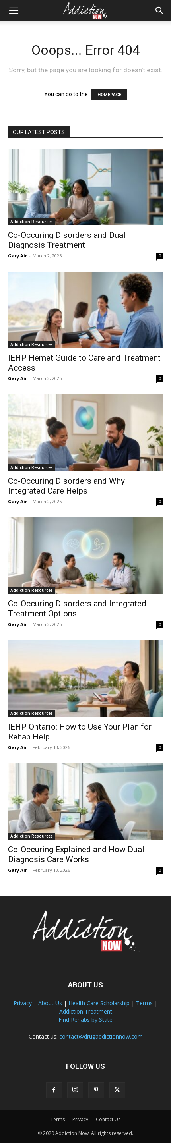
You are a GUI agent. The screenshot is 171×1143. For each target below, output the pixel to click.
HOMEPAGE (109, 94)
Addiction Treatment (85, 1011)
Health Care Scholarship (99, 1003)
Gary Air (17, 256)
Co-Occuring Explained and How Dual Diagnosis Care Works (76, 854)
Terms (144, 1003)
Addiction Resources (31, 221)
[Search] (160, 10)
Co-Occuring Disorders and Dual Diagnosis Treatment (67, 240)
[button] (13, 10)
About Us (50, 1003)
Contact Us (108, 1119)
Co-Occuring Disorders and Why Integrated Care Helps (66, 486)
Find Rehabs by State (85, 1019)
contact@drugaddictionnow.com (101, 1036)
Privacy (23, 1003)
